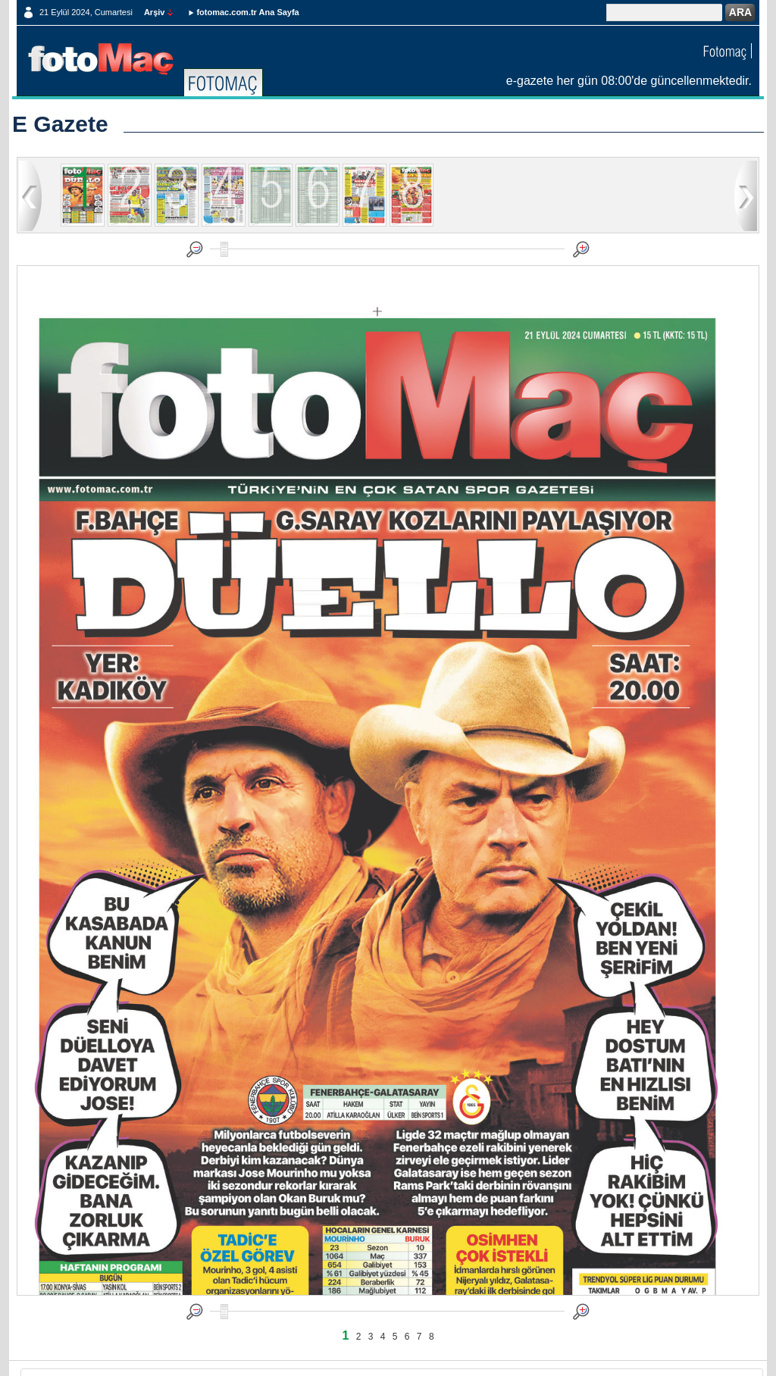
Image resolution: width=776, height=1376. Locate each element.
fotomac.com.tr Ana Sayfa (247, 12)
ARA (740, 12)
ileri (745, 195)
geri (30, 195)
